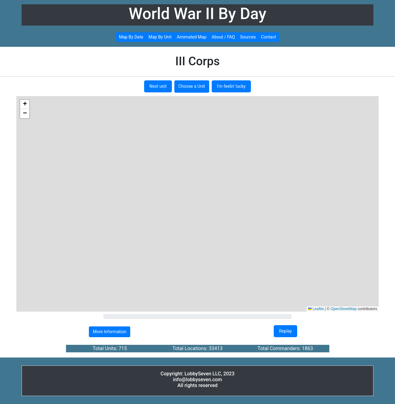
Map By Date (131, 36)
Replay (285, 331)
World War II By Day (197, 13)
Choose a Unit (191, 86)
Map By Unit (160, 36)
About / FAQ (223, 36)
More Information (109, 331)
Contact (268, 36)
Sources (248, 36)
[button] (24, 104)
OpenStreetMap (344, 309)
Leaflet (316, 309)
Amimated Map (191, 36)
